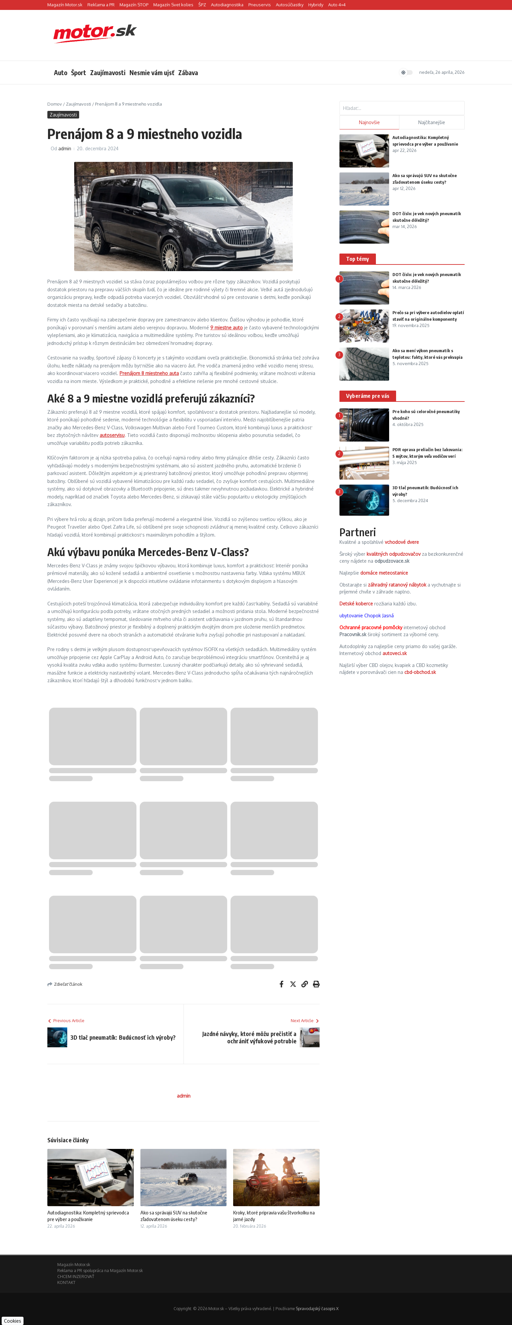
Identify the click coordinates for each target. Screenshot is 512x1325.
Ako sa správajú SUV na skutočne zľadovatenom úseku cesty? (173, 1215)
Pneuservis (259, 4)
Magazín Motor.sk (64, 4)
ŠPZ (202, 4)
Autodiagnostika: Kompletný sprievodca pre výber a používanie (88, 1215)
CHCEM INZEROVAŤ (75, 1276)
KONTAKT (66, 1282)
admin (64, 148)
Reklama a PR (101, 4)
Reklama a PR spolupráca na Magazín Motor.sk (100, 1270)
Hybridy (315, 4)
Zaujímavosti (108, 72)
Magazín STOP (134, 4)
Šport (78, 72)
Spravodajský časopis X (317, 1308)
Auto (60, 72)
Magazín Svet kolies (173, 4)
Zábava (188, 72)
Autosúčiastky (289, 4)
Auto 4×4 (337, 4)
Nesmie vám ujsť (151, 72)
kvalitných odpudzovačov (394, 554)
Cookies (12, 1321)
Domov (54, 104)
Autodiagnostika (227, 4)
